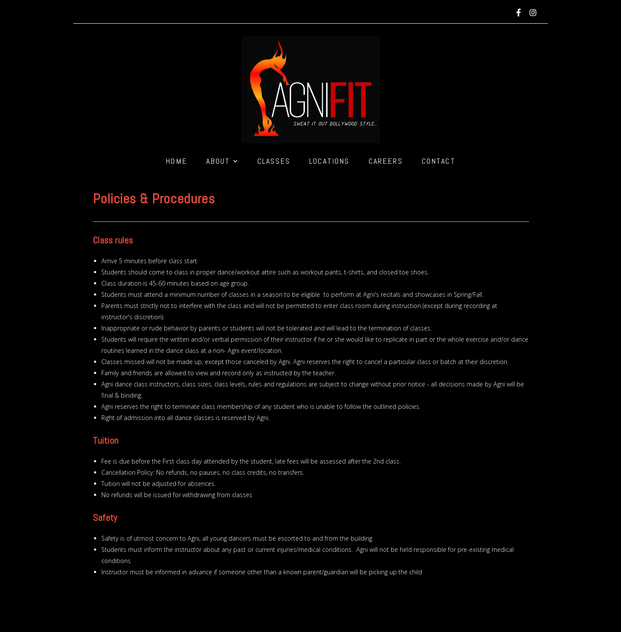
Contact (438, 161)
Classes (273, 161)
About (222, 161)
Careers (386, 161)
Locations (329, 161)
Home (176, 161)
